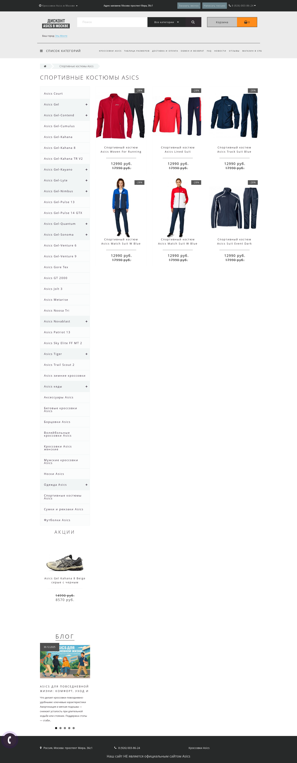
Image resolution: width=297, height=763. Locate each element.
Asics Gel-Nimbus (58, 191)
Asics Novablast (57, 321)
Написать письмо (214, 5)
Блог (64, 636)
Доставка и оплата (162, 50)
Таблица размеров (133, 50)
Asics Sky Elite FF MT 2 (63, 343)
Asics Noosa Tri (57, 310)
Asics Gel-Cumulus (59, 126)
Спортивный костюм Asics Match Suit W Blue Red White (178, 244)
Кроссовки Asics (106, 50)
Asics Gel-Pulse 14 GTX (63, 213)
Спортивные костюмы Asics (63, 497)
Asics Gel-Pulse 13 (59, 202)
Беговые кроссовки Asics (60, 409)
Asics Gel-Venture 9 (60, 256)
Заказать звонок (189, 5)
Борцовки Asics (57, 422)
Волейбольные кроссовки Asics (58, 434)
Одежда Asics (55, 484)
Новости (219, 50)
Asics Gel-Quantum (60, 224)
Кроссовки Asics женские (58, 447)
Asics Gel (51, 104)
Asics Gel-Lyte (56, 180)
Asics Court (53, 93)
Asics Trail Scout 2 (59, 365)
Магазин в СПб (252, 50)
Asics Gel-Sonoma (59, 234)
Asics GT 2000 (56, 278)
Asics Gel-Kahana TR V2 (63, 158)
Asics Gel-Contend (59, 115)
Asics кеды (53, 386)
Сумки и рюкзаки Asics (63, 509)
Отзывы (233, 50)
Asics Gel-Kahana (58, 137)
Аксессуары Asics (59, 397)
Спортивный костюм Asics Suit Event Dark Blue (234, 244)
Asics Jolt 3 (53, 289)
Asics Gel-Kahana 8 (60, 148)
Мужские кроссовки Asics (61, 461)
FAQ (207, 50)
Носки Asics (54, 474)
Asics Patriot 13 (57, 332)
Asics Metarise (56, 299)
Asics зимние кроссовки (65, 375)
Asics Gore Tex (56, 267)
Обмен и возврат (190, 50)
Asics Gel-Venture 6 (60, 245)
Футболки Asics (57, 520)
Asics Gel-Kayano (58, 169)
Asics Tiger (53, 354)
